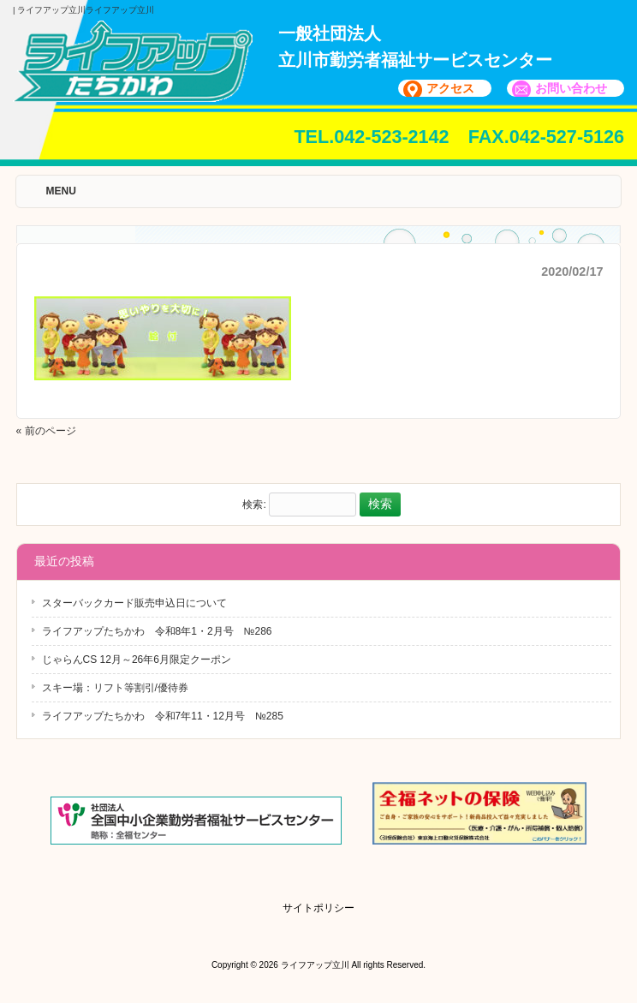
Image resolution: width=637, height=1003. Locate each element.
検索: (253, 504)
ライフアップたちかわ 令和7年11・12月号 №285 (162, 716)
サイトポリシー (318, 908)
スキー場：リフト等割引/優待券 (115, 688)
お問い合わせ (571, 88)
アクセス (450, 88)
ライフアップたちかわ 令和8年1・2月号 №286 (157, 631)
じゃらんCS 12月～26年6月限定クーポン (136, 660)
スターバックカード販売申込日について (134, 603)
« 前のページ (46, 431)
